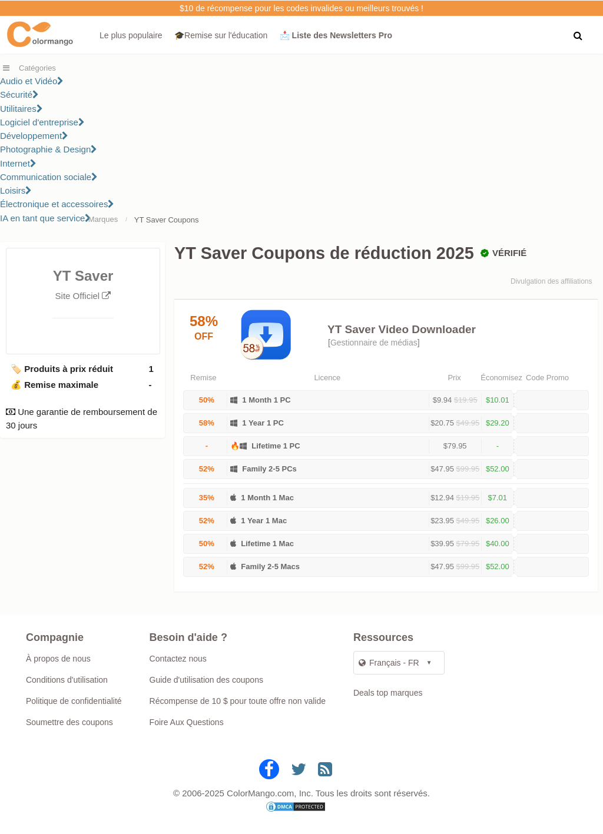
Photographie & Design (48, 149)
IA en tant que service (45, 218)
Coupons (183, 219)
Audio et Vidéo (32, 81)
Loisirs (16, 190)
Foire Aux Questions (187, 722)
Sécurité (19, 94)
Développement (34, 136)
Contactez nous (178, 658)
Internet (18, 163)
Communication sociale (49, 177)
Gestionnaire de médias (374, 342)
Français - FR (389, 662)
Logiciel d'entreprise (42, 122)
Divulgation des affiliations (551, 281)
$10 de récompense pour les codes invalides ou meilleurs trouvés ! (301, 8)
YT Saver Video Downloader (401, 329)
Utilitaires (21, 109)
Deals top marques (388, 692)
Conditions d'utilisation (67, 680)
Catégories (37, 68)
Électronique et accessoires (57, 204)
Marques (103, 219)
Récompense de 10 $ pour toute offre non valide (238, 701)
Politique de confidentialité (74, 701)
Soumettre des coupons (69, 722)
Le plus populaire (131, 35)
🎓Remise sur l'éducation (220, 35)
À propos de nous (58, 658)
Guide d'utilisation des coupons (206, 680)
